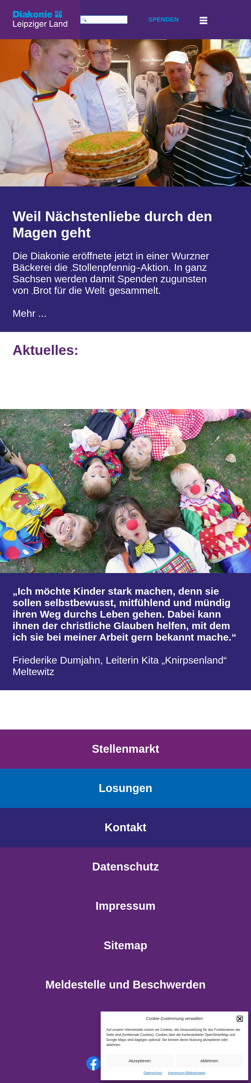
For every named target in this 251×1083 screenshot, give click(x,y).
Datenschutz (153, 1073)
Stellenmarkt (125, 749)
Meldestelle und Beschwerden (125, 984)
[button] (240, 1019)
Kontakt (125, 827)
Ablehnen (209, 1060)
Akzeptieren (139, 1060)
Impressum (125, 906)
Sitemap (126, 945)
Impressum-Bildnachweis (186, 1073)
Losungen (125, 788)
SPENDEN (163, 19)
